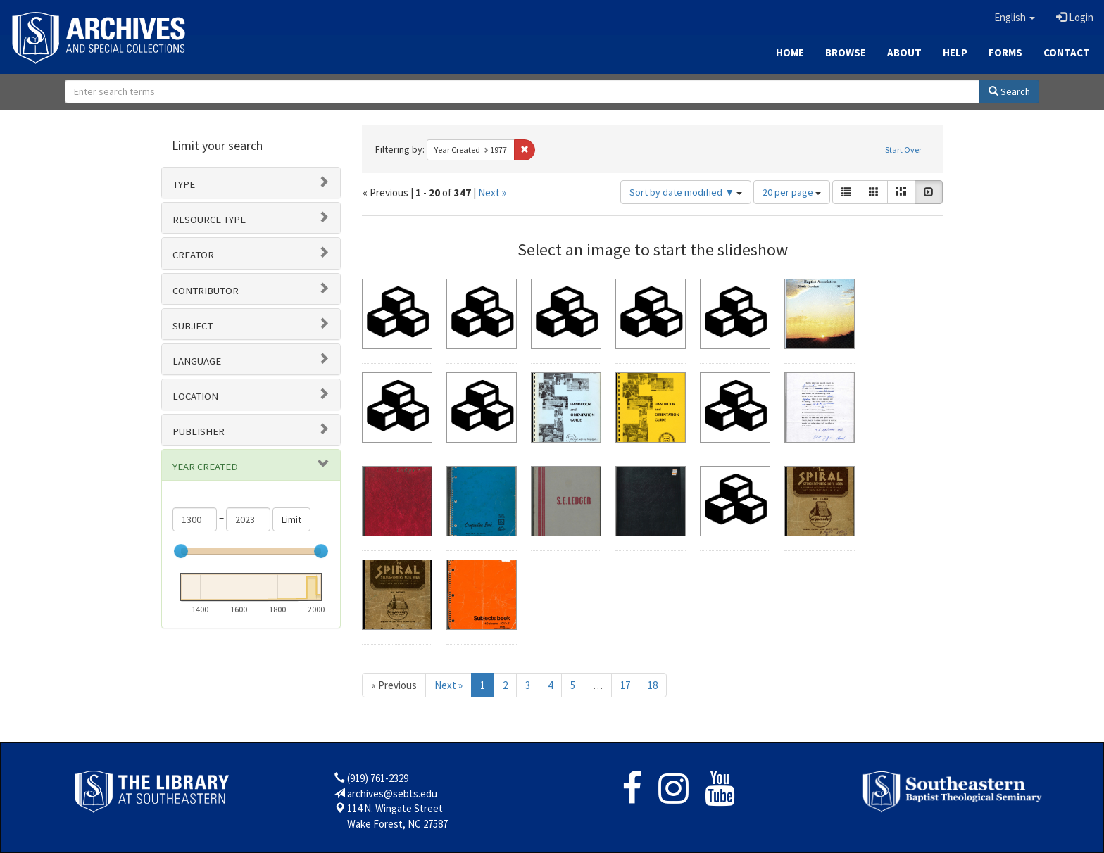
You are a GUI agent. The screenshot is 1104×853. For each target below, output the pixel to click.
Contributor (205, 290)
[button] (1015, 17)
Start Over (903, 149)
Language (196, 361)
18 (653, 685)
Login (1074, 17)
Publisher (198, 431)
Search (1009, 91)
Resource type (209, 219)
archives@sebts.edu (392, 793)
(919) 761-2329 (377, 778)
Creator (193, 254)
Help (955, 52)
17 (625, 685)
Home (790, 52)
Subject (192, 326)
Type (183, 184)
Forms (1005, 52)
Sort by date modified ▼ (685, 192)
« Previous (394, 685)
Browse (845, 52)
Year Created (205, 466)
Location (195, 396)
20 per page (792, 192)
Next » (492, 192)
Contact (1066, 52)
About (904, 52)
